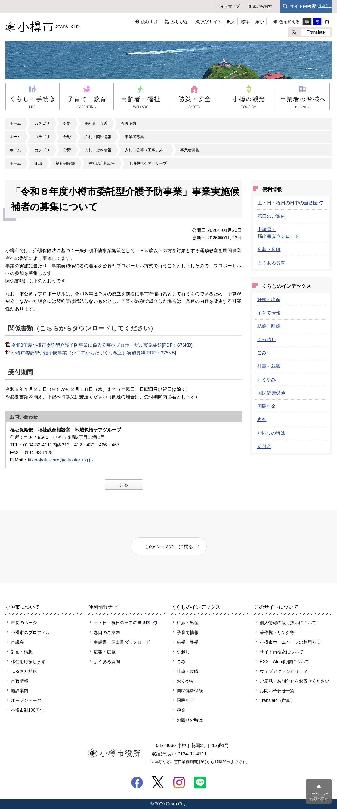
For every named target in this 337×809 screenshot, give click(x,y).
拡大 (231, 21)
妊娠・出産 (268, 299)
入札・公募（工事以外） (146, 150)
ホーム (15, 123)
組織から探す (260, 6)
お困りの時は (271, 433)
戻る (123, 484)
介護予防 (128, 123)
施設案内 (19, 690)
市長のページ (24, 622)
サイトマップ (228, 6)
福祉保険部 (65, 163)
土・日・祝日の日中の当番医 (290, 202)
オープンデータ (26, 700)
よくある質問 (271, 262)
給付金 (264, 446)
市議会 (17, 641)
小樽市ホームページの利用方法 (290, 641)
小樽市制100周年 (27, 710)
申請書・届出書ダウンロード (122, 641)
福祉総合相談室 (101, 163)
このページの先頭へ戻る (318, 796)
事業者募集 (134, 137)
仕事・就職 (268, 366)
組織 (38, 163)
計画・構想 (22, 651)
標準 (245, 21)
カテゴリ (42, 123)
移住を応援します (28, 661)
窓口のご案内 (271, 216)
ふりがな (179, 21)
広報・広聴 (269, 249)
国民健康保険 (271, 393)
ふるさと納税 (24, 671)
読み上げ (149, 21)
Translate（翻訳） (277, 700)
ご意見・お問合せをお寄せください (294, 681)
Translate (316, 32)
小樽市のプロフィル (30, 632)
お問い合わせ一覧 (277, 690)
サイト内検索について (281, 651)
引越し (183, 651)
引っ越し (266, 339)
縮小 (259, 21)
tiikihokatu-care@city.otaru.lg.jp (60, 460)
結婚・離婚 (268, 326)
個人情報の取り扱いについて (288, 622)
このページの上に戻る (168, 546)
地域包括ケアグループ (148, 163)
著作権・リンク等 (277, 632)
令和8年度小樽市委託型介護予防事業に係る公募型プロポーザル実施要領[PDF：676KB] (102, 345)
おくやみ (266, 379)
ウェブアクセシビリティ (284, 671)
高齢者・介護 (96, 123)
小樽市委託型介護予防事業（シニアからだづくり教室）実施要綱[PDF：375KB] (93, 352)
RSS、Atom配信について (285, 661)
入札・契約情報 (98, 137)
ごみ (262, 352)
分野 (67, 123)
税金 (262, 419)
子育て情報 (268, 313)
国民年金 (266, 406)
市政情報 (19, 681)
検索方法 (325, 6)
